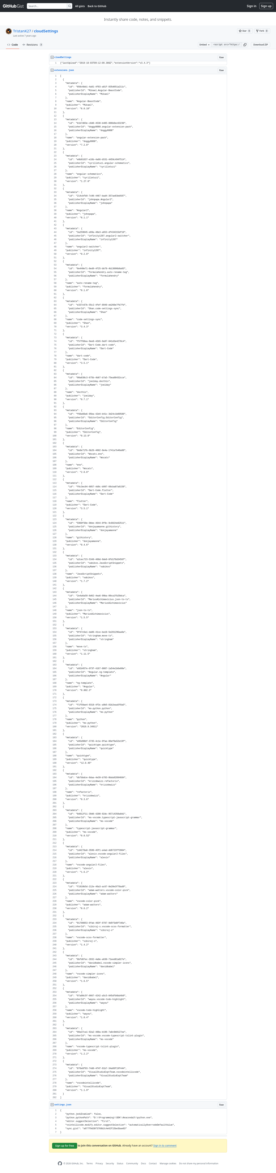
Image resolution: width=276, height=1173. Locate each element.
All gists (80, 6)
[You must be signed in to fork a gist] (262, 30)
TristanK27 (22, 31)
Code (12, 44)
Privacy (99, 1163)
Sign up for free (64, 1145)
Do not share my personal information (198, 1163)
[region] (138, 63)
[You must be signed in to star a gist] (245, 30)
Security (110, 1163)
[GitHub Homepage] (60, 1163)
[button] (245, 44)
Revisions (32, 45)
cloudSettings (46, 31)
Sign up (266, 6)
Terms (89, 1163)
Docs (143, 1163)
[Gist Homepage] (13, 6)
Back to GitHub (97, 6)
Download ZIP (260, 44)
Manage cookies (168, 1163)
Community (132, 1163)
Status (120, 1163)
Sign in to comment (164, 1145)
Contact (153, 1163)
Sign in (251, 6)
